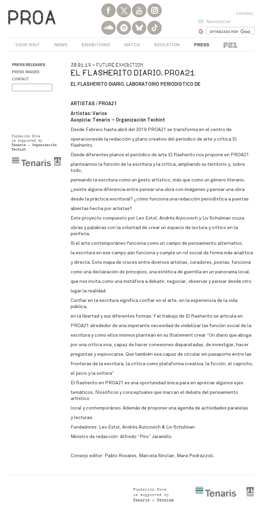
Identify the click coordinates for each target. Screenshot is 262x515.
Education (167, 45)
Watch (132, 45)
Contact (20, 79)
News (60, 45)
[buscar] (229, 31)
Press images (26, 72)
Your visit (27, 45)
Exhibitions (96, 45)
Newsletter (218, 22)
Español (245, 13)
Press (201, 45)
